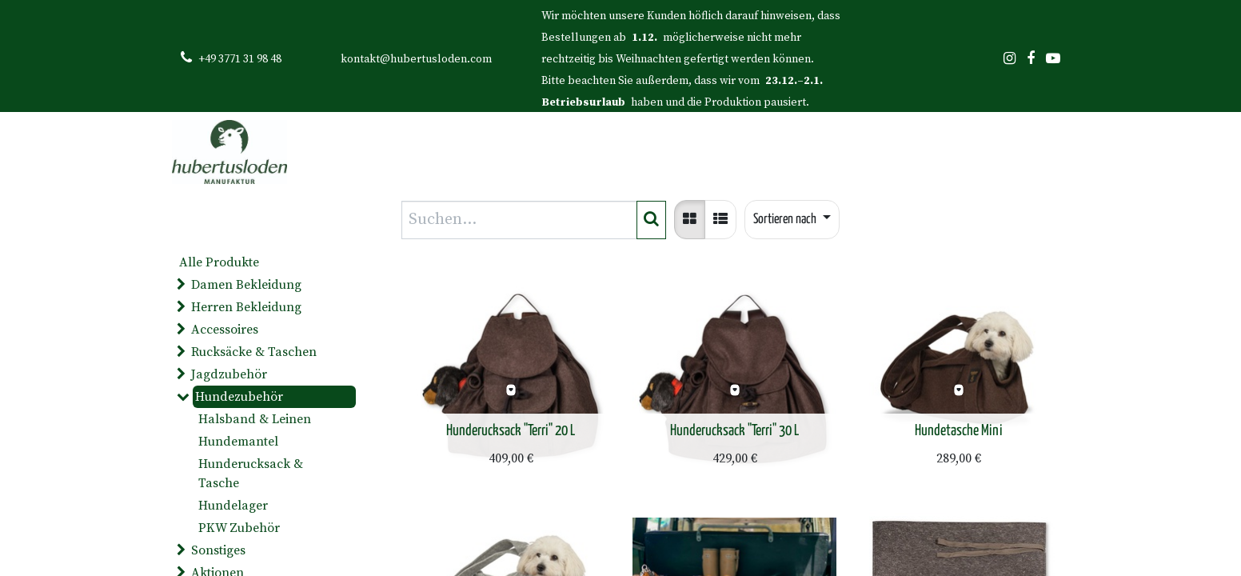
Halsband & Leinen (254, 419)
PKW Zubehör (239, 528)
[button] (792, 219)
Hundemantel (238, 442)
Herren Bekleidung (246, 307)
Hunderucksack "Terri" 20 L (510, 430)
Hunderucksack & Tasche (250, 473)
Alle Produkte (219, 262)
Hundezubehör (239, 397)
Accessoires (224, 330)
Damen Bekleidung (246, 285)
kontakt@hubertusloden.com (416, 59)
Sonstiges (218, 550)
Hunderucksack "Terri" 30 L (734, 430)
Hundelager (233, 506)
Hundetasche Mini (959, 430)
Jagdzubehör (229, 374)
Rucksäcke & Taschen (254, 352)
